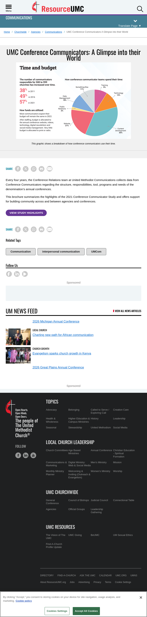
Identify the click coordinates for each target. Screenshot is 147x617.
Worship (117, 471)
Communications (19, 17)
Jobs (72, 582)
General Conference (52, 502)
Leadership (119, 418)
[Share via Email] (49, 169)
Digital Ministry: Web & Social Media (79, 464)
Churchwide (20, 32)
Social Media (120, 427)
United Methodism (101, 427)
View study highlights (26, 212)
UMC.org (121, 575)
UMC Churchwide (62, 492)
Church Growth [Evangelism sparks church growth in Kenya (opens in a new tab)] (41, 348)
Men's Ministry (99, 462)
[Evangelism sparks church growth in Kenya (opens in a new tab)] (18, 355)
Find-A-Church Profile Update (54, 546)
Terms (108, 582)
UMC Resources (60, 527)
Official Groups (76, 509)
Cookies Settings (57, 611)
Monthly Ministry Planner (55, 473)
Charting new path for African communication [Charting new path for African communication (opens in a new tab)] (63, 335)
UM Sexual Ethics (123, 535)
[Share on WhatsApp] (34, 169)
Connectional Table (123, 500)
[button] (140, 8)
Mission (117, 462)
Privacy (97, 582)
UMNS (133, 575)
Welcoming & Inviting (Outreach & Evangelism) (79, 474)
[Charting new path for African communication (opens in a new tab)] (18, 336)
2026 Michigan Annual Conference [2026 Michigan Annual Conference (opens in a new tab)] (56, 321)
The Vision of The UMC (55, 537)
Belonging (73, 409)
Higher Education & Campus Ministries (79, 420)
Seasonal (51, 427)
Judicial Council (99, 500)
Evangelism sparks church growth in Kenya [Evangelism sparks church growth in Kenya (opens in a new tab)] (62, 353)
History (94, 418)
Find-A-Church (66, 575)
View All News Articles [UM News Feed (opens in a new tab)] (128, 311)
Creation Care (121, 409)
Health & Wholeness (52, 420)
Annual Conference (101, 450)
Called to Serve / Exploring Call (100, 411)
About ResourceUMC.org (53, 582)
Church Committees (57, 450)
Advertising (84, 582)
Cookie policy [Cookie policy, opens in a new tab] (24, 600)
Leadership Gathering (97, 511)
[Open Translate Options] (129, 26)
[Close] (141, 597)
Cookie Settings (123, 582)
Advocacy (51, 409)
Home (7, 32)
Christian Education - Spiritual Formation (124, 453)
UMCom (96, 251)
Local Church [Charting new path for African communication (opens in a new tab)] (40, 330)
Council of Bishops (78, 500)
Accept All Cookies (86, 611)
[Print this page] (41, 169)
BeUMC (95, 535)
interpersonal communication (61, 251)
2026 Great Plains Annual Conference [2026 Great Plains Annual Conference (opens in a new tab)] (58, 367)
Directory (47, 575)
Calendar (105, 575)
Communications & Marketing (56, 464)
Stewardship (75, 427)
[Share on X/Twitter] (26, 169)
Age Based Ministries (74, 452)
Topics (52, 401)
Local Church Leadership (70, 442)
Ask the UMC (87, 575)
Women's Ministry (100, 471)
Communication (21, 251)
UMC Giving (75, 535)
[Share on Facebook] (18, 169)
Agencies (35, 32)
